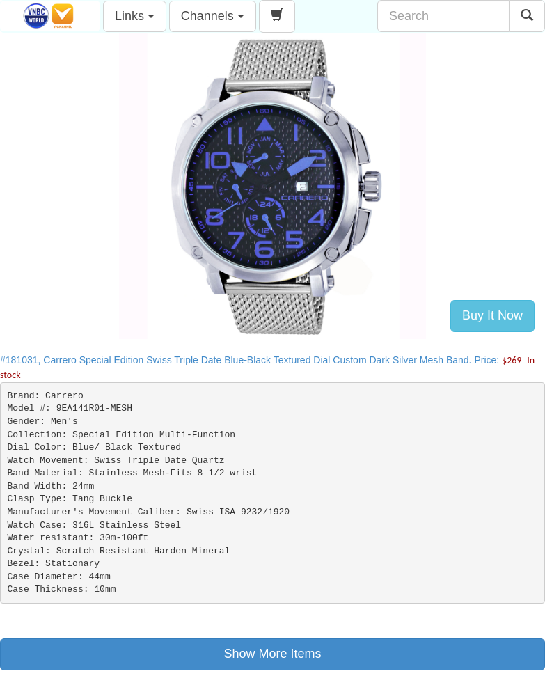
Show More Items (272, 654)
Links (135, 16)
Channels (212, 16)
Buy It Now (492, 315)
